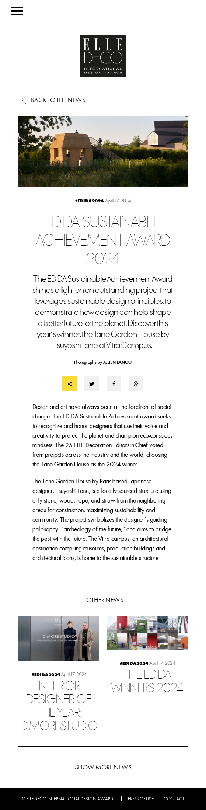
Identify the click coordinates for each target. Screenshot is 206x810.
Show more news (103, 767)
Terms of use (140, 799)
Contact (174, 799)
